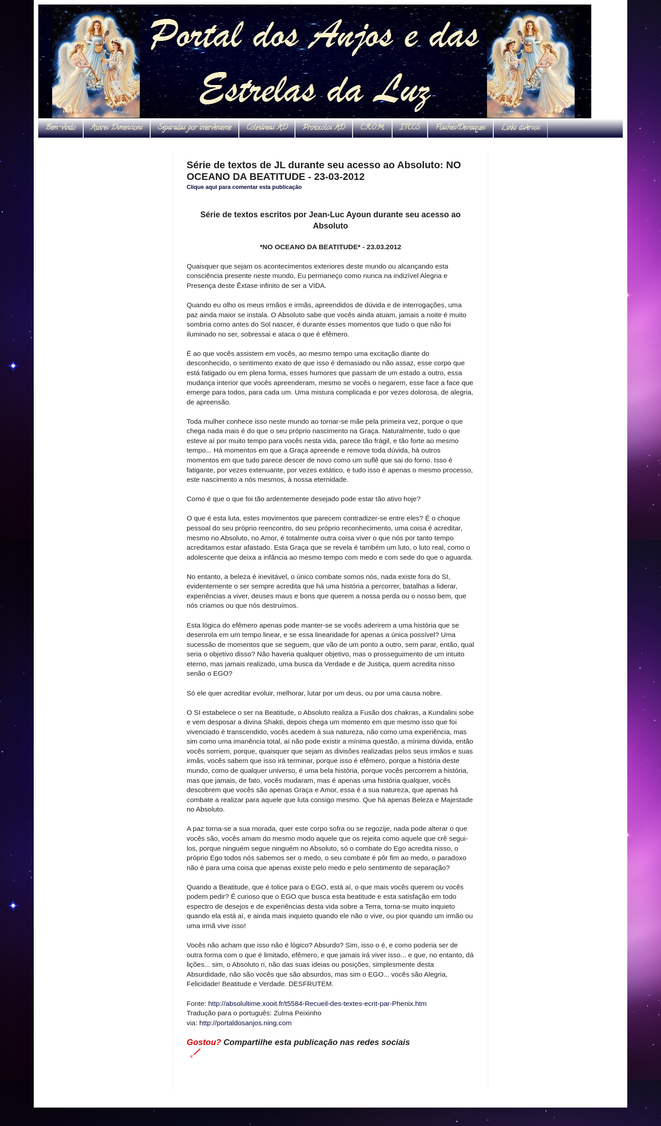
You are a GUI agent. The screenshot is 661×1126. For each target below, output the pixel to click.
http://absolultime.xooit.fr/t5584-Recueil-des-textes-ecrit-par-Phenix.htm (317, 1003)
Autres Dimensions (117, 128)
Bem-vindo (60, 128)
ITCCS (410, 128)
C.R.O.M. (372, 128)
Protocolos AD (324, 128)
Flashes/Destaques (460, 128)
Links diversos (520, 128)
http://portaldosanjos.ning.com (245, 1023)
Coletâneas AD (266, 128)
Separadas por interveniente (194, 128)
